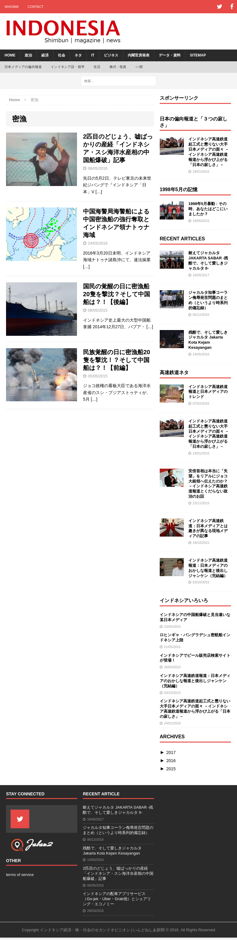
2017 (171, 752)
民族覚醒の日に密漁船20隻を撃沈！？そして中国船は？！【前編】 (116, 360)
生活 (97, 67)
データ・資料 (170, 55)
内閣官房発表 (138, 55)
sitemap (198, 55)
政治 (28, 55)
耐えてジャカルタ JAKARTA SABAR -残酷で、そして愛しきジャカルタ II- (208, 261)
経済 (45, 55)
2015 (171, 768)
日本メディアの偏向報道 (23, 67)
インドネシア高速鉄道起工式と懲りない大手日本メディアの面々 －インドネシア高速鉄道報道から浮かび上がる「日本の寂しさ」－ (208, 152)
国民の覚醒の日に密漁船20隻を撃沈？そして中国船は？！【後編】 (116, 294)
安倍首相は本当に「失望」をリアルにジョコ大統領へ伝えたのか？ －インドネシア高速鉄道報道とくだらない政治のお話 (208, 484)
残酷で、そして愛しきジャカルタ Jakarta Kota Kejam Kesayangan (208, 340)
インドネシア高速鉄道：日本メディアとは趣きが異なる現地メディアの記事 (208, 528)
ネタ (78, 55)
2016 (171, 760)
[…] (98, 191)
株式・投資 (118, 67)
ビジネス (111, 55)
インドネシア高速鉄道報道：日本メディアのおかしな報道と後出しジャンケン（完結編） (208, 568)
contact (35, 6)
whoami (11, 6)
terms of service (20, 874)
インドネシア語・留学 (68, 67)
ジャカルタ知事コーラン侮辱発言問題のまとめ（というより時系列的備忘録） (208, 300)
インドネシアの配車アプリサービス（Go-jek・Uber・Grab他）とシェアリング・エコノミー (117, 898)
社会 (61, 55)
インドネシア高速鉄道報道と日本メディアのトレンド (208, 391)
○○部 (139, 67)
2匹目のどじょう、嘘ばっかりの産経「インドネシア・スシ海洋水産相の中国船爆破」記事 (118, 873)
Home (10, 55)
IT (92, 55)
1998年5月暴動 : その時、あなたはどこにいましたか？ (208, 208)
